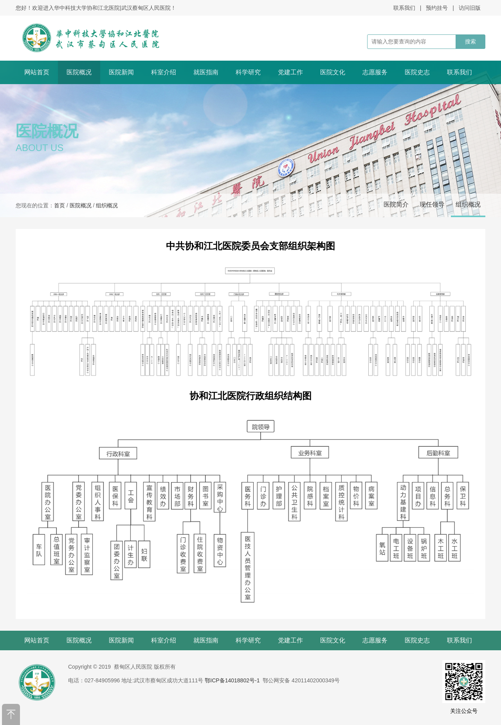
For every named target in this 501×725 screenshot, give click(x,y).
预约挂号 (437, 8)
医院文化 (332, 72)
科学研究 (248, 72)
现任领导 (432, 204)
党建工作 (290, 72)
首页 (59, 205)
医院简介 (396, 204)
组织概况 (468, 204)
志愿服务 (374, 72)
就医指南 (205, 72)
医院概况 (79, 72)
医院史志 (417, 72)
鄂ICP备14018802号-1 (232, 680)
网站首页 (36, 72)
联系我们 (404, 8)
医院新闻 (121, 72)
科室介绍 (163, 72)
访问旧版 (470, 8)
